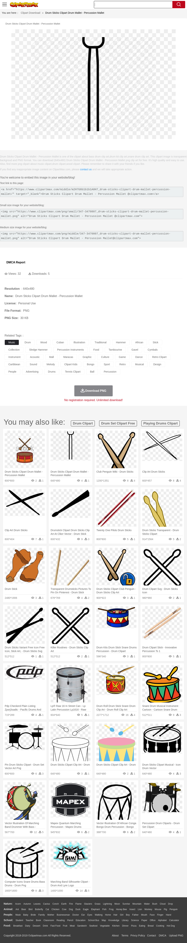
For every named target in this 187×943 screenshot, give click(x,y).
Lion (140, 909)
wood (43, 342)
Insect (132, 909)
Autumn (27, 904)
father (135, 915)
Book (38, 920)
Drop (170, 904)
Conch (55, 904)
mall (51, 357)
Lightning (107, 904)
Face (152, 915)
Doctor (75, 915)
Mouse (158, 909)
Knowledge (113, 920)
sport (107, 364)
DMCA (162, 935)
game (122, 357)
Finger (160, 915)
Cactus (46, 904)
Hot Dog (171, 926)
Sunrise (126, 904)
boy (128, 915)
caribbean (14, 364)
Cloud (162, 904)
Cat (47, 909)
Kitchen (116, 926)
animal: (8, 909)
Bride (33, 915)
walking (98, 915)
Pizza (133, 926)
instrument (14, 357)
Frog (111, 909)
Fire (71, 904)
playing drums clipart (160, 423)
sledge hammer (38, 349)
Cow (64, 909)
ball (92, 371)
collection (14, 349)
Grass (97, 904)
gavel (134, 349)
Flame (78, 904)
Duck (77, 909)
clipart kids (70, 364)
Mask (18, 915)
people (12, 371)
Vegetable (105, 926)
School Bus (93, 920)
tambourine (115, 349)
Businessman (63, 915)
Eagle (86, 909)
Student (19, 920)
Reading (61, 920)
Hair (115, 915)
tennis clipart (73, 371)
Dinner (125, 926)
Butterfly (39, 909)
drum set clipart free (118, 423)
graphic (87, 357)
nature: (8, 903)
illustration (79, 342)
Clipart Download (30, 12)
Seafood (93, 926)
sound (33, 364)
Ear (83, 915)
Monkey (148, 909)
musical (139, 364)
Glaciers (88, 904)
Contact (151, 935)
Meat (72, 926)
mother (50, 915)
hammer (121, 342)
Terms (124, 935)
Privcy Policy (138, 935)
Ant (17, 909)
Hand (168, 915)
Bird (30, 909)
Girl (121, 915)
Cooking (160, 926)
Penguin (173, 909)
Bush (154, 904)
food (96, 349)
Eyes (89, 915)
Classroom (48, 920)
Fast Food (55, 926)
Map (104, 920)
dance (139, 357)
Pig (165, 909)
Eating (142, 926)
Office (152, 920)
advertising (32, 371)
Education (80, 920)
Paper (144, 920)
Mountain (136, 904)
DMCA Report (15, 262)
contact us (86, 169)
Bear (23, 909)
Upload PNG (176, 935)
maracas (68, 357)
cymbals (153, 349)
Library (125, 920)
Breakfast (18, 926)
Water (147, 904)
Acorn (18, 904)
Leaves (37, 904)
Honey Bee (121, 909)
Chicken (55, 909)
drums (52, 371)
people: (8, 914)
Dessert (36, 926)
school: (8, 920)
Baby (25, 915)
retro (122, 364)
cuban (60, 342)
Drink (45, 926)
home (108, 915)
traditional (100, 342)
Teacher (30, 920)
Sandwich (82, 926)
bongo (90, 364)
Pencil (70, 920)
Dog (71, 909)
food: (7, 925)
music (11, 342)
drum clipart (83, 423)
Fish (104, 909)
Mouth (144, 915)
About (115, 935)
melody (51, 364)
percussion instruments (70, 349)
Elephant (95, 909)
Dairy (27, 926)
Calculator (174, 920)
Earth (64, 904)
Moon (117, 904)
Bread (151, 926)
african (139, 342)
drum (28, 342)
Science (135, 920)
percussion (110, 371)
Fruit (65, 926)
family (41, 915)
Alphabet (162, 920)
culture (105, 357)
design (157, 364)
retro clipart (159, 357)
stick (155, 342)
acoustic (35, 357)
